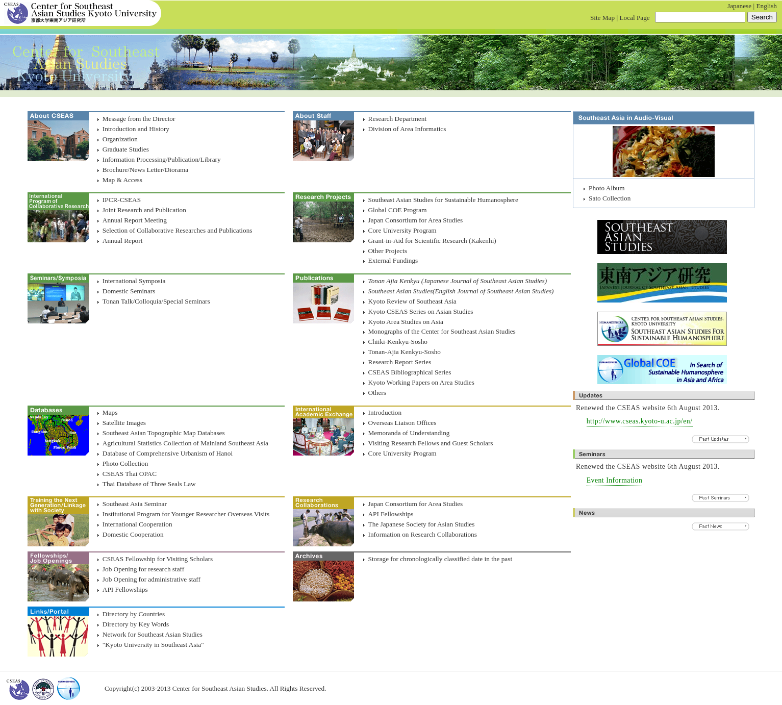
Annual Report (122, 240)
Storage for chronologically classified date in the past (440, 559)
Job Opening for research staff (143, 569)
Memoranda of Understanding (409, 433)
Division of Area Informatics (407, 129)
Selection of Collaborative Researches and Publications (178, 230)
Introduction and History (136, 129)
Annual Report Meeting (135, 220)
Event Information (615, 480)
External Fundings (393, 260)
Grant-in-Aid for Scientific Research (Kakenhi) (432, 240)
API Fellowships (391, 514)
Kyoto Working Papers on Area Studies (421, 382)
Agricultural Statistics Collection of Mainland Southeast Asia (185, 443)
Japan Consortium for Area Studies (415, 220)
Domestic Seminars (129, 291)
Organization (120, 139)
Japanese (739, 6)
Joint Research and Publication (144, 210)
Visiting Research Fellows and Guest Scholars (430, 443)
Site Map (602, 17)
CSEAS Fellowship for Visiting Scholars (158, 559)
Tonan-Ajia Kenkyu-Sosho (404, 352)
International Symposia (134, 281)
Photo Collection (125, 463)
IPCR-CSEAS (122, 200)
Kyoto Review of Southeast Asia (412, 301)
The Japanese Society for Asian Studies (421, 524)
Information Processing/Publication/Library (162, 159)
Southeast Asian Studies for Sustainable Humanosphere (443, 200)
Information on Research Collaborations (422, 534)
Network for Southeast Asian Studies (153, 634)
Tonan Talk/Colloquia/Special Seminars (156, 301)
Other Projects (387, 251)
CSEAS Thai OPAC (130, 473)
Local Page (634, 17)
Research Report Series (400, 362)
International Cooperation (137, 524)
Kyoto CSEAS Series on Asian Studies (420, 311)
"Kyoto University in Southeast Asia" (153, 644)
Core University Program (402, 230)
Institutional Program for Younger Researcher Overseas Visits (186, 514)
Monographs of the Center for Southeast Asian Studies (442, 331)
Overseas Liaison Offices (402, 422)
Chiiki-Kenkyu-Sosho (397, 341)
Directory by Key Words (136, 624)
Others (377, 392)
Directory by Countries (134, 614)
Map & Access (122, 180)
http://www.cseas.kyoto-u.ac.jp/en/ (640, 421)
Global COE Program (397, 210)
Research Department (397, 118)
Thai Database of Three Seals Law (149, 484)
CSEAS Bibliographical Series (409, 372)
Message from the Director (139, 118)
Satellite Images (124, 422)
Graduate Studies (126, 149)
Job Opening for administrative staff (151, 579)
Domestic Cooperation (133, 534)
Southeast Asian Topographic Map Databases (164, 433)
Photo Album (606, 188)
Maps (110, 412)
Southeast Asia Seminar (135, 504)
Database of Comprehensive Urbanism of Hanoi (168, 453)
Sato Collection (609, 198)
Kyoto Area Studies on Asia (405, 321)
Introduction (385, 412)
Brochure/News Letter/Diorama (145, 169)
